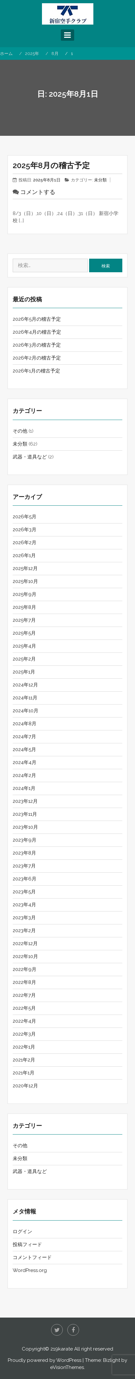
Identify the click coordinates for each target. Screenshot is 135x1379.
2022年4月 (24, 1021)
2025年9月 (24, 594)
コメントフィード (32, 1257)
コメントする (37, 192)
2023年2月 (24, 930)
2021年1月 (23, 1073)
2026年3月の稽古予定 (37, 345)
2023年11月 (25, 814)
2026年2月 (24, 542)
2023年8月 (24, 853)
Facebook (73, 1330)
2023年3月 (24, 918)
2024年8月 (24, 724)
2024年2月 (24, 775)
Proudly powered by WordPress (44, 1360)
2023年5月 (24, 892)
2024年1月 (24, 788)
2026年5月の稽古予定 (37, 319)
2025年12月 (25, 568)
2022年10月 (25, 956)
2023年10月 (25, 827)
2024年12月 (25, 685)
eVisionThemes (67, 1367)
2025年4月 (24, 646)
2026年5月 (24, 517)
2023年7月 (24, 866)
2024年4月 (24, 762)
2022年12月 (25, 943)
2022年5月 (24, 1008)
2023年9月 (24, 840)
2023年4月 (24, 905)
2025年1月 (24, 672)
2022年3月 (24, 1034)
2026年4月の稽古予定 (37, 332)
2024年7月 (24, 736)
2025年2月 (24, 659)
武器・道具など (30, 457)
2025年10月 (25, 581)
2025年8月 (24, 607)
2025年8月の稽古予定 (51, 165)
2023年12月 (25, 801)
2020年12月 (25, 1086)
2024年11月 (25, 698)
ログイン (22, 1231)
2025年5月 (24, 633)
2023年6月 (24, 879)
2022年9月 (24, 969)
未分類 (100, 180)
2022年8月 (24, 982)
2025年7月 (24, 620)
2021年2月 (24, 1060)
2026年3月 (24, 530)
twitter (57, 1330)
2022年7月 (24, 995)
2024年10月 (25, 711)
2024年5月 (24, 749)
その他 (20, 431)
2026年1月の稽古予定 (36, 371)
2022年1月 (24, 1047)
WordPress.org (30, 1270)
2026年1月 (24, 555)
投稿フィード (27, 1244)
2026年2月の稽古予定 (37, 358)
